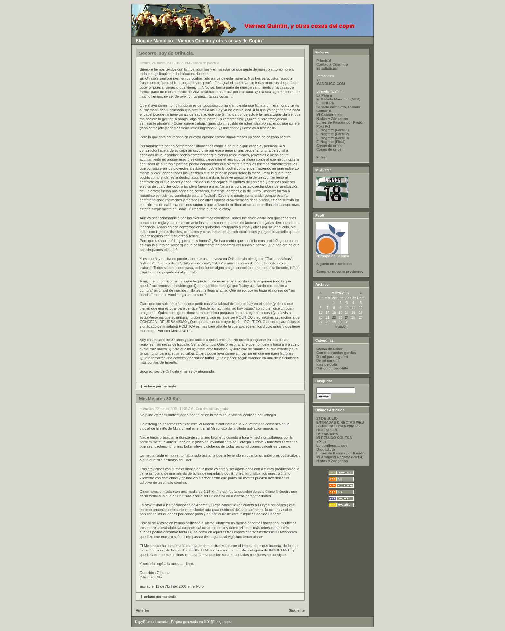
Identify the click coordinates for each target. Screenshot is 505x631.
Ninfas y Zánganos (332, 118)
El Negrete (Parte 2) (332, 134)
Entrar (321, 157)
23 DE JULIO (327, 418)
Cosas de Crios (329, 349)
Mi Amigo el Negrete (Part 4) (339, 457)
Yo (318, 80)
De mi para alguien (332, 357)
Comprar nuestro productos (339, 271)
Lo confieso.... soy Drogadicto (331, 447)
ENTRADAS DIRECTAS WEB (340, 422)
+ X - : (321, 442)
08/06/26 (341, 327)
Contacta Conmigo (332, 64)
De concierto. (327, 434)
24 (346, 317)
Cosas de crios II (330, 149)
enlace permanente (160, 386)
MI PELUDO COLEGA (334, 438)
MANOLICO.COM (330, 84)
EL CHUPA (325, 103)
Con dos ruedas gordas (336, 353)
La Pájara (324, 95)
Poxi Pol (323, 126)
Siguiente (297, 610)
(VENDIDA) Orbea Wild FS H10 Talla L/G (338, 428)
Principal (323, 60)
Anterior (142, 610)
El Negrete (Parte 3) (332, 138)
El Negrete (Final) (330, 142)
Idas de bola (326, 364)
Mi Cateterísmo (329, 115)
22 (334, 317)
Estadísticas (326, 68)
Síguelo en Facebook (334, 264)
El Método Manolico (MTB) (338, 99)
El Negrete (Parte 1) (332, 130)
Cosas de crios (328, 146)
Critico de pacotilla (332, 368)
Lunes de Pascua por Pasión (340, 122)
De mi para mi (327, 360)
